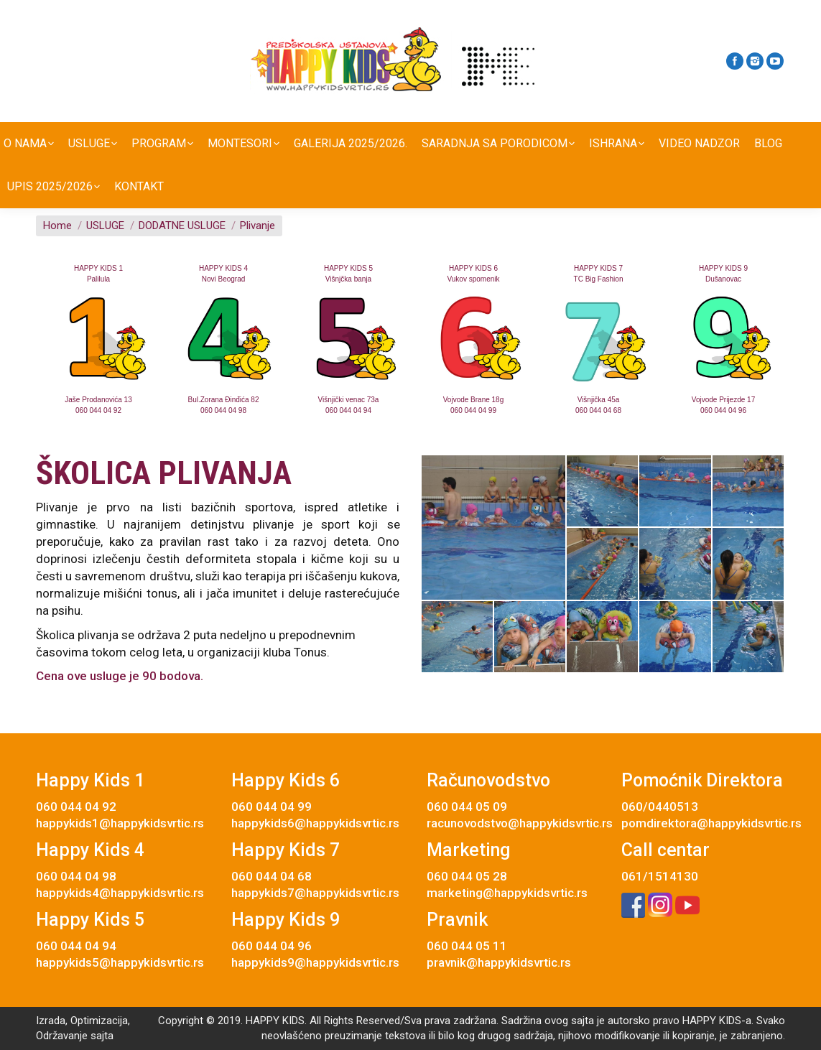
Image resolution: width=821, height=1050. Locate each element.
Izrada (50, 1020)
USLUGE (105, 225)
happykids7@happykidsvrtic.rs (315, 893)
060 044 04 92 (98, 410)
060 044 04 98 (223, 410)
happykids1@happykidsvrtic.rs (120, 823)
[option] (98, 339)
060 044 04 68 (598, 410)
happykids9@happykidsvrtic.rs (315, 962)
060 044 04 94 (348, 410)
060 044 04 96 (723, 410)
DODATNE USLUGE (182, 225)
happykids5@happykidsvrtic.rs (120, 962)
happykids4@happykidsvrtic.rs (120, 893)
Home (57, 225)
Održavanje (62, 1035)
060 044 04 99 (473, 410)
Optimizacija (99, 1020)
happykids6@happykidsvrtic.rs (315, 823)
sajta (102, 1035)
